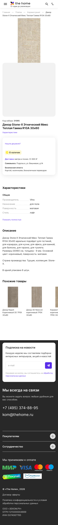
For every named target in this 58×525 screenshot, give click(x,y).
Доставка (9, 159)
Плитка (18, 12)
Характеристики (9, 132)
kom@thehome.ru (17, 414)
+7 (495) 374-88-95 (20, 408)
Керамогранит (34, 12)
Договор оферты (11, 494)
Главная (6, 12)
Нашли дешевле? (13, 144)
